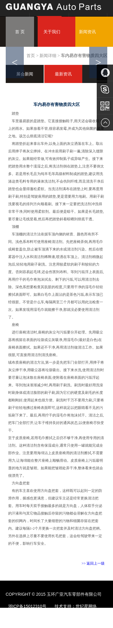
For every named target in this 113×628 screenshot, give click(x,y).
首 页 (20, 31)
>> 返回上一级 (93, 563)
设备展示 (59, 61)
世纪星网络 (87, 606)
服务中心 (23, 92)
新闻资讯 (87, 31)
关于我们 (51, 31)
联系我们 (59, 92)
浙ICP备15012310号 (27, 606)
